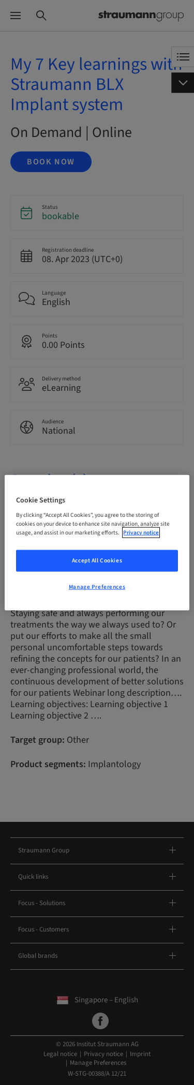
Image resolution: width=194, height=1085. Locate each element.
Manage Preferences (97, 587)
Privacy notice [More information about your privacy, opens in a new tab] (141, 532)
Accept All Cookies (97, 560)
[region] (97, 542)
